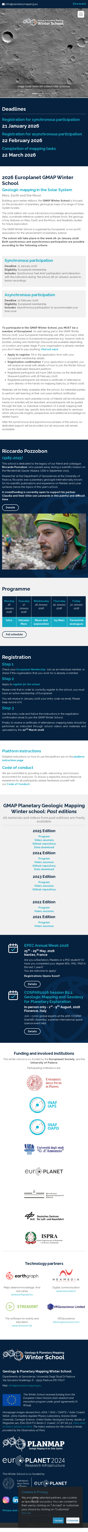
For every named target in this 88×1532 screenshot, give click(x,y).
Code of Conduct (18, 784)
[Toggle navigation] (81, 14)
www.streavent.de (22, 1325)
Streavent (79, 3)
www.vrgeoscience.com (66, 1321)
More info (26, 1513)
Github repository (44, 843)
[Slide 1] (34, 94)
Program (44, 836)
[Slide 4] (53, 93)
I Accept (58, 1520)
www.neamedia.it (66, 1291)
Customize (72, 1520)
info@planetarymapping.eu (21, 4)
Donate (10, 507)
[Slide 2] (41, 93)
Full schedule (14, 634)
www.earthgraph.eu (22, 1294)
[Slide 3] (47, 93)
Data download (44, 847)
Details (32, 984)
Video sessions (44, 840)
